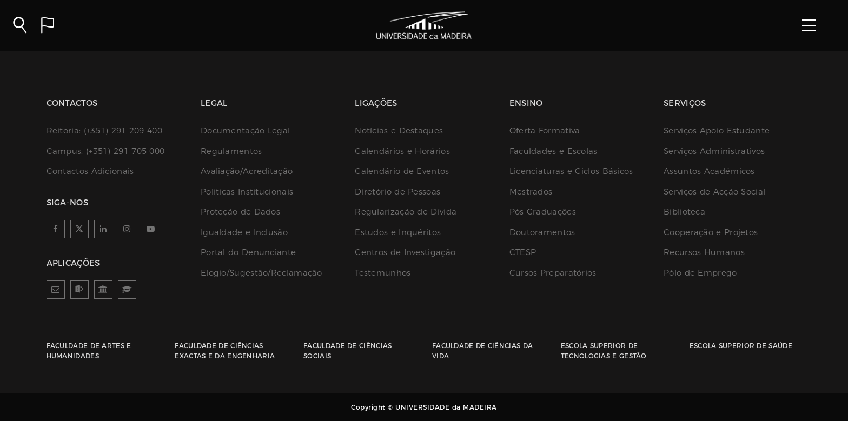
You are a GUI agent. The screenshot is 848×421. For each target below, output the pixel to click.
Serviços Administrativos (714, 151)
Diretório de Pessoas (397, 191)
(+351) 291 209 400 (104, 130)
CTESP (522, 252)
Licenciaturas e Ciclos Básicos (571, 171)
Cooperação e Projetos (711, 232)
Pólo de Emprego (700, 273)
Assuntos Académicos (709, 171)
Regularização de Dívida (405, 211)
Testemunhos (382, 273)
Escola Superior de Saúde (741, 346)
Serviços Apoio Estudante (717, 130)
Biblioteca (684, 211)
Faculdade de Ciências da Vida (482, 351)
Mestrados (531, 191)
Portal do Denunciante (248, 252)
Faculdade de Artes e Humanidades (89, 351)
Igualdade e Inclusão (244, 232)
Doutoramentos (542, 232)
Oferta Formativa (544, 130)
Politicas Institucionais (247, 191)
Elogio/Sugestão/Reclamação (261, 273)
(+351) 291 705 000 (106, 151)
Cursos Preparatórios (553, 273)
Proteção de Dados (240, 211)
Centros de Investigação (405, 252)
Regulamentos (231, 151)
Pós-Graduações (542, 211)
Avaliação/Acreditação (247, 171)
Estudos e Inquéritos (398, 232)
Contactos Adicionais (90, 171)
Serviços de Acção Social (714, 191)
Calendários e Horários (402, 151)
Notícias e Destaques (399, 130)
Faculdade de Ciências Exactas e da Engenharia (225, 351)
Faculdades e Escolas (553, 151)
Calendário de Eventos (402, 171)
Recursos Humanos (704, 252)
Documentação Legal (245, 130)
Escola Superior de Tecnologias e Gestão (604, 351)
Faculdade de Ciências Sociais (347, 351)
